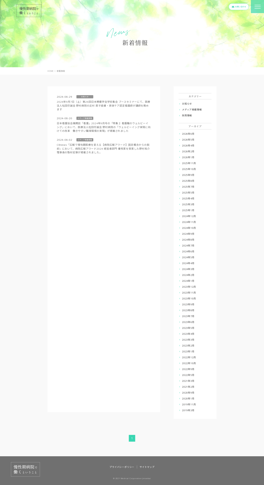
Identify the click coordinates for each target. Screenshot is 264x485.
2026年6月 (188, 133)
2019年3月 (188, 410)
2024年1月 (188, 280)
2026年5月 (188, 139)
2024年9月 (188, 233)
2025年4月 (188, 198)
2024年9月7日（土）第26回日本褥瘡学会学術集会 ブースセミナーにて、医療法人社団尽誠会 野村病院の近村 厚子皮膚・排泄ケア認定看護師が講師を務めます (103, 105)
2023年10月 (189, 298)
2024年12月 (189, 216)
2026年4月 (188, 145)
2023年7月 (188, 316)
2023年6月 (188, 322)
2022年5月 (188, 375)
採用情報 (187, 115)
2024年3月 (188, 269)
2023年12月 (189, 286)
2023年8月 (188, 310)
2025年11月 (189, 163)
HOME (50, 71)
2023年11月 (189, 292)
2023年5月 (188, 327)
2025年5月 (188, 192)
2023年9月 (188, 304)
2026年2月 (188, 151)
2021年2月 (188, 386)
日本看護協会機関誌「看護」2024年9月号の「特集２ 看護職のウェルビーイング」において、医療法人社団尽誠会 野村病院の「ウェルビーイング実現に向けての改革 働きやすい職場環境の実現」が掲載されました (104, 127)
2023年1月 (188, 351)
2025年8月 (188, 180)
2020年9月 (188, 392)
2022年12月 (189, 357)
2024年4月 (188, 263)
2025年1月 (188, 210)
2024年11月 (189, 222)
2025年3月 (188, 204)
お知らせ (187, 103)
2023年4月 (188, 333)
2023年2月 (188, 345)
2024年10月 (189, 227)
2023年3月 (188, 339)
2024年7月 (188, 245)
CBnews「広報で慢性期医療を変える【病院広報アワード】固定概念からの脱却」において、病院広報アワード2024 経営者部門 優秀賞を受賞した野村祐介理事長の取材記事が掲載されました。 (103, 148)
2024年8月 (188, 239)
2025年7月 (188, 186)
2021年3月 (188, 380)
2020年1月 (188, 398)
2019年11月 (189, 404)
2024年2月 (188, 275)
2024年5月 (188, 257)
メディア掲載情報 (192, 109)
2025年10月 (189, 169)
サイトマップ (147, 467)
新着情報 (61, 71)
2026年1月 (188, 157)
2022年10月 (189, 363)
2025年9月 (188, 175)
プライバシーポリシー (121, 467)
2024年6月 (188, 251)
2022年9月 (188, 369)
